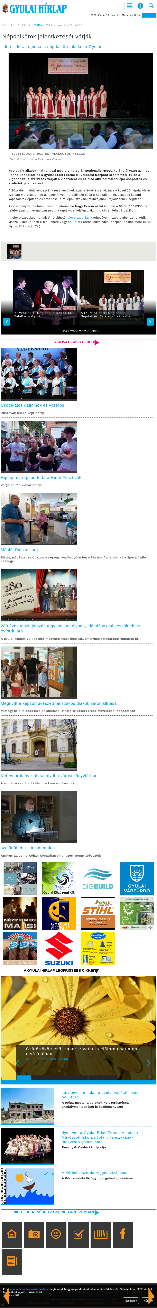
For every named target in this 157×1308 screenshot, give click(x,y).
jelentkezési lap (78, 217)
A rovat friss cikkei (74, 342)
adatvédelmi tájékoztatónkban (29, 1289)
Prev (22, 1067)
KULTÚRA (35, 25)
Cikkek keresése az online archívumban (52, 1213)
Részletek (131, 1300)
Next (151, 1067)
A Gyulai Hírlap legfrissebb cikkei (58, 971)
